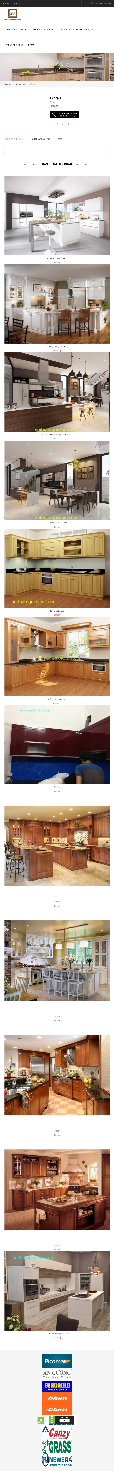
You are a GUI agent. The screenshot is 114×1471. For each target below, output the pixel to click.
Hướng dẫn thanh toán (40, 139)
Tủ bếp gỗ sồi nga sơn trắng (57, 346)
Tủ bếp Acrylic (51, 30)
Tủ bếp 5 (57, 902)
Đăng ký (15, 3)
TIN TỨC (31, 45)
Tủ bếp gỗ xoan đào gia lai (57, 699)
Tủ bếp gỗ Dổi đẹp (57, 611)
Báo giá (37, 30)
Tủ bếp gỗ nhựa (84, 30)
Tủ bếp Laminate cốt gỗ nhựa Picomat (57, 435)
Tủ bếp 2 (57, 1245)
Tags (60, 139)
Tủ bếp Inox (67, 30)
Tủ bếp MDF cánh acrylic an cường (57, 1334)
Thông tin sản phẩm (13, 139)
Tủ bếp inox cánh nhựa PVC (57, 258)
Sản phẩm (25, 30)
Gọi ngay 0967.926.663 (67, 115)
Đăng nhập (5, 3)
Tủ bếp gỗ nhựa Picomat (57, 523)
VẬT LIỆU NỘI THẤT (15, 45)
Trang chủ (11, 30)
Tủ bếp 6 (57, 787)
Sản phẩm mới (21, 84)
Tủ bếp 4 (57, 1016)
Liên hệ (57, 263)
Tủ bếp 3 (57, 1131)
